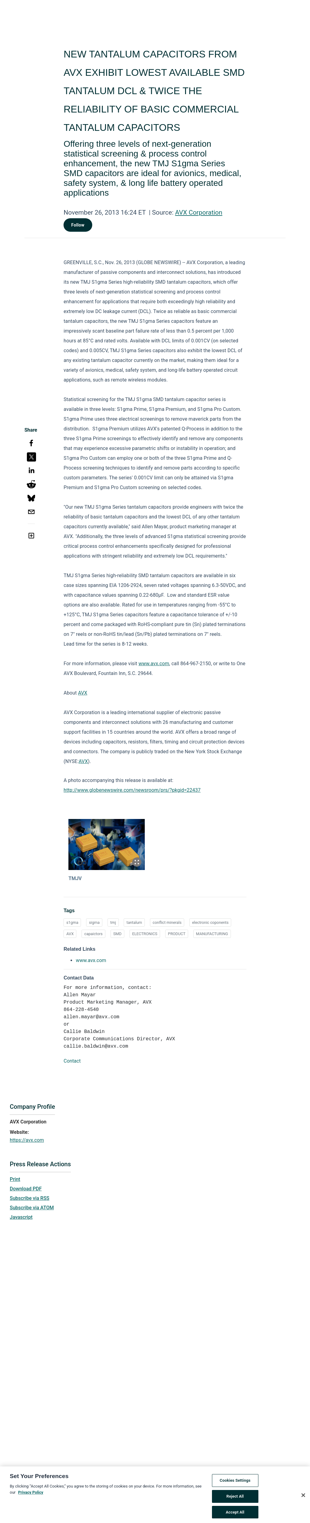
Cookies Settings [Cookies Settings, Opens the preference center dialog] (235, 1482)
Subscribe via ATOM (32, 1208)
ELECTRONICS (144, 933)
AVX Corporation (198, 212)
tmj (113, 922)
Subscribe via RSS (29, 1198)
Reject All (235, 1497)
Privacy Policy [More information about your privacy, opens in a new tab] (30, 1494)
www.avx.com (153, 663)
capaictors (93, 933)
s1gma (72, 922)
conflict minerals (167, 922)
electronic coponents (210, 922)
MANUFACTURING (212, 933)
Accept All (235, 1513)
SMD (117, 933)
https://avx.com (27, 1140)
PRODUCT (176, 933)
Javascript (21, 1217)
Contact (72, 1061)
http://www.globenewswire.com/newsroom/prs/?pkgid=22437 (132, 790)
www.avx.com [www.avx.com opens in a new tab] (91, 960)
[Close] (303, 1497)
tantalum (134, 922)
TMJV (75, 878)
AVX (82, 693)
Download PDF (26, 1189)
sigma (94, 922)
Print (15, 1179)
